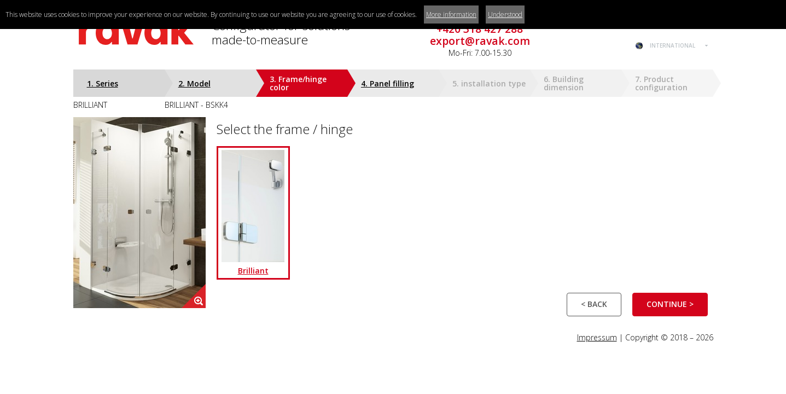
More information (451, 14)
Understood (505, 14)
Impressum (597, 337)
